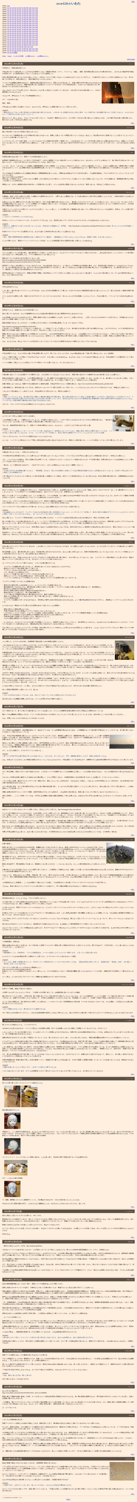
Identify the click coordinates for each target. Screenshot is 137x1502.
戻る (133, 2)
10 (30, 8)
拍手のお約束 (131, 59)
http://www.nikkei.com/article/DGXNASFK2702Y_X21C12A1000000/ (24, 1393)
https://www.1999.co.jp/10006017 (12, 177)
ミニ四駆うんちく (30, 56)
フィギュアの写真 (18, 56)
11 (33, 8)
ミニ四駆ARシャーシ (43, 56)
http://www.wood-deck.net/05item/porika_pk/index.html (95, 384)
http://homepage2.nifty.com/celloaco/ (69, 809)
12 (8, 6)
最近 (15, 52)
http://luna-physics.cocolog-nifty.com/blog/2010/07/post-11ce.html (89, 226)
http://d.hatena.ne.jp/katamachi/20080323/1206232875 (19, 326)
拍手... (133, 123)
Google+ (10, 56)
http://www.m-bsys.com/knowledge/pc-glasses (16, 969)
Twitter (4, 56)
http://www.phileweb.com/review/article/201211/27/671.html (21, 262)
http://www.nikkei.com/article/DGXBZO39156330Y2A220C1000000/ (24, 260)
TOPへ (68, 1499)
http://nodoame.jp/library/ (34, 1246)
